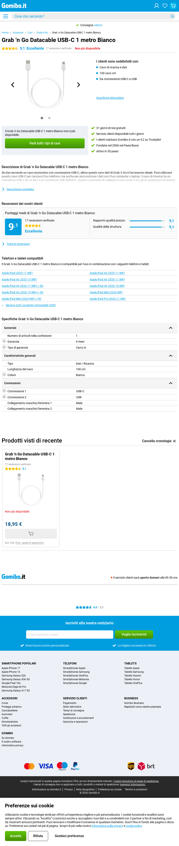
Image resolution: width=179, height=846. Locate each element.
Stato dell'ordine (72, 706)
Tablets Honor (132, 679)
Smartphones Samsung (76, 671)
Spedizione (69, 714)
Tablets (130, 663)
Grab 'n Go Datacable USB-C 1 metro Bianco (76, 32)
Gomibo (7, 733)
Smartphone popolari (19, 663)
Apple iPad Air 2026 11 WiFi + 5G (22, 286)
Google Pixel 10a (11, 683)
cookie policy (134, 826)
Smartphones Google (75, 683)
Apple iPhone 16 (11, 671)
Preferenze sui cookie (110, 789)
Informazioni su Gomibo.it (46, 789)
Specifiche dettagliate (110, 98)
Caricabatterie (9, 710)
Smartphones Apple (74, 668)
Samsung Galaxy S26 (14, 675)
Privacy (69, 789)
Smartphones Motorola (76, 679)
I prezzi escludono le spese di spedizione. (136, 781)
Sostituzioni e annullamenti (78, 718)
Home (5, 32)
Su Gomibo (8, 738)
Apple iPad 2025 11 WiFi (17, 273)
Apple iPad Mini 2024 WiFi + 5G (21, 298)
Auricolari (7, 714)
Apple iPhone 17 (11, 668)
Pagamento (69, 703)
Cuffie (5, 718)
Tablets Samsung (134, 671)
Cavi (30, 32)
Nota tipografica (85, 789)
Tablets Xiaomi (132, 675)
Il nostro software (11, 741)
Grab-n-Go (42, 32)
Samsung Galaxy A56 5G (16, 679)
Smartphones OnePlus (75, 675)
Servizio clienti (75, 698)
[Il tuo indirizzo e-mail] (69, 634)
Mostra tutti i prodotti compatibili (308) (29, 305)
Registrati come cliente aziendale (142, 706)
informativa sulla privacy (107, 826)
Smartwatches (10, 721)
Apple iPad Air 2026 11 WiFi (107, 279)
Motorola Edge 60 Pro (14, 686)
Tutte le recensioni (16, 244)
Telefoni (70, 663)
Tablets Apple (131, 668)
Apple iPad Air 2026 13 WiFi (107, 286)
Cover (5, 703)
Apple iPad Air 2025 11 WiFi (107, 273)
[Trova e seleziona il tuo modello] (93, 16)
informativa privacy (12, 745)
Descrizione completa (18, 189)
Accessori (18, 32)
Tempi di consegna (73, 710)
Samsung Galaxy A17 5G (16, 690)
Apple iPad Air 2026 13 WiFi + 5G (22, 292)
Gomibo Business (134, 703)
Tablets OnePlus (133, 683)
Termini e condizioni (136, 789)
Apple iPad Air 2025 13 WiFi (19, 279)
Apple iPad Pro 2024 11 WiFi (108, 298)
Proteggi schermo (12, 706)
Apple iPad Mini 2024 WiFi (106, 292)
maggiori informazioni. (133, 784)
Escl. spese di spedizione (30, 542)
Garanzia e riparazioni (75, 721)
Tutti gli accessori (11, 725)
